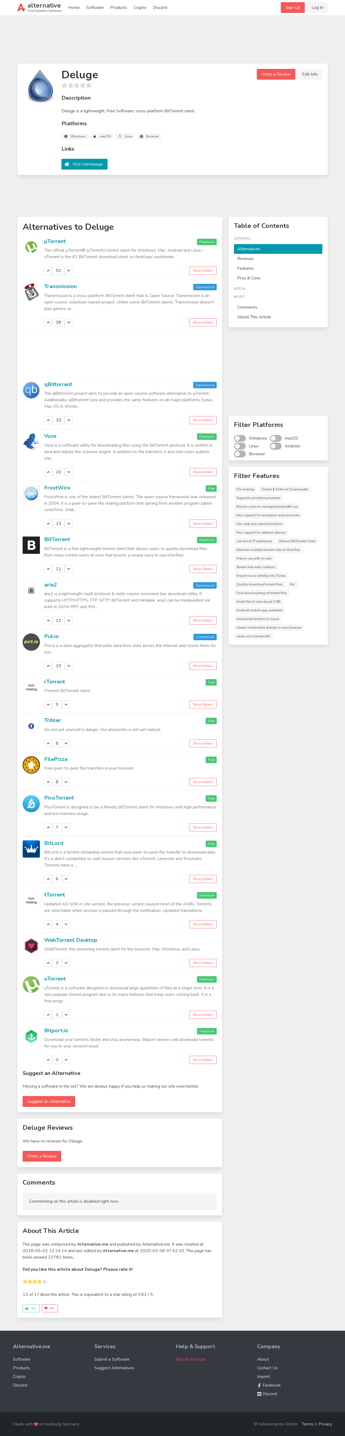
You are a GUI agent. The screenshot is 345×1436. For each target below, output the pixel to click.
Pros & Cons (248, 278)
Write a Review (276, 74)
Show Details (203, 270)
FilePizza (55, 759)
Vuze (50, 436)
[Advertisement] (172, 41)
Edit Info (310, 74)
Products (118, 8)
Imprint (263, 1377)
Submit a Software (111, 1359)
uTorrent (55, 978)
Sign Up (292, 8)
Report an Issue (190, 1359)
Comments (247, 307)
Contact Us (267, 1368)
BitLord (53, 843)
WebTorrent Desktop (70, 940)
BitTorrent (57, 539)
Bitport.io (56, 1030)
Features (245, 268)
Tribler (52, 720)
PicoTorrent (59, 797)
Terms (307, 1424)
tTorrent (54, 894)
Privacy (325, 1424)
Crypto (140, 8)
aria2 (50, 584)
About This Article (254, 317)
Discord (160, 8)
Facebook (269, 1385)
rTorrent (54, 681)
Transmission (60, 286)
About (263, 1359)
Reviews (245, 259)
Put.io (51, 636)
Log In (317, 8)
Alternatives (248, 249)
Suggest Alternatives (114, 1368)
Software (95, 8)
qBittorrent (58, 384)
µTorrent (55, 241)
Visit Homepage (88, 164)
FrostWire (57, 487)
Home (74, 8)
